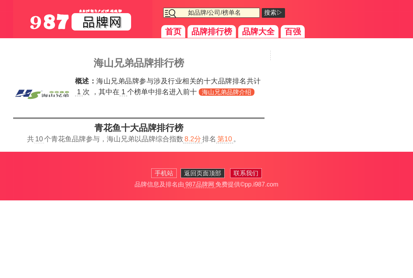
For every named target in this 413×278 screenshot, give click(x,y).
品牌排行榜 (211, 31)
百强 (293, 31)
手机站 (164, 173)
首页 (173, 31)
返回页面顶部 (202, 173)
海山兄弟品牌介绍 (226, 92)
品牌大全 (258, 31)
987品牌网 (199, 184)
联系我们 (246, 173)
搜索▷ (273, 12)
